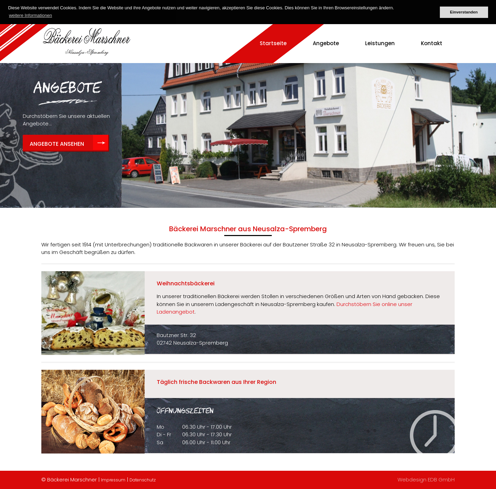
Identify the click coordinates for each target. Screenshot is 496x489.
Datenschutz (143, 480)
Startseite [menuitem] (273, 43)
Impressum (113, 480)
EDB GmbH (441, 479)
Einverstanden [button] (464, 12)
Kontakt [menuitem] (431, 43)
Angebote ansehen (57, 144)
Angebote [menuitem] (326, 43)
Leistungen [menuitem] (380, 43)
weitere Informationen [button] (30, 15)
